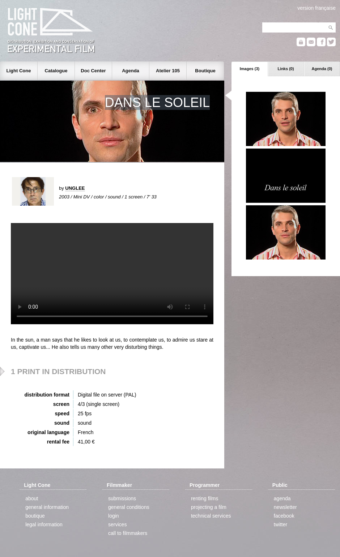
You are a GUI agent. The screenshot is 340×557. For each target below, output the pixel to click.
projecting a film (208, 507)
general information (47, 507)
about (31, 498)
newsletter (285, 507)
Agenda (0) (322, 69)
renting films (204, 498)
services (117, 524)
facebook (284, 516)
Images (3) (249, 69)
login (113, 516)
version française (316, 8)
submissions (122, 498)
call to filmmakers (127, 533)
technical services (211, 516)
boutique (35, 516)
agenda (282, 498)
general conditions (128, 507)
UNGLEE (75, 188)
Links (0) (285, 69)
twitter (280, 524)
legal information (44, 524)
